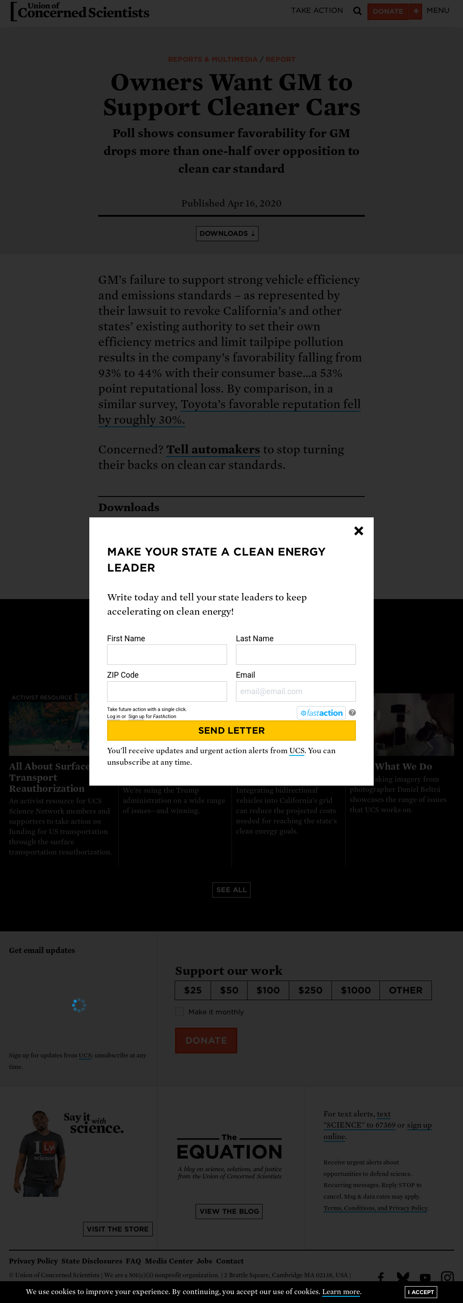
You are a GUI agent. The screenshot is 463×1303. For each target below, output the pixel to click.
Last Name (296, 649)
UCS (296, 751)
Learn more (341, 1292)
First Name (167, 649)
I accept (421, 1292)
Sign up (136, 716)
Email (296, 686)
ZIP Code (167, 686)
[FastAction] (321, 712)
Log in (113, 716)
